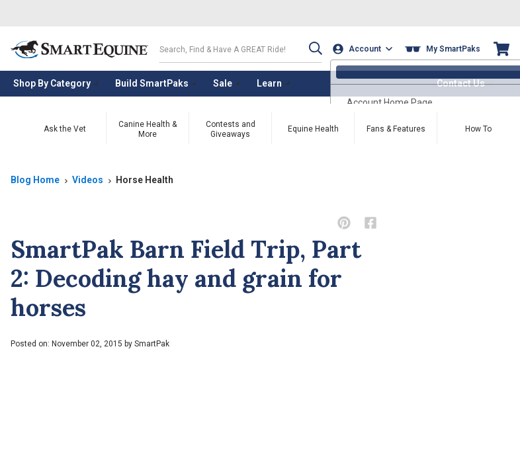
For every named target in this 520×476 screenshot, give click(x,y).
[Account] (363, 48)
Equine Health (313, 128)
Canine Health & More (147, 128)
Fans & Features (396, 128)
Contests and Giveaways (230, 128)
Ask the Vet (65, 128)
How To (478, 128)
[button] (312, 48)
